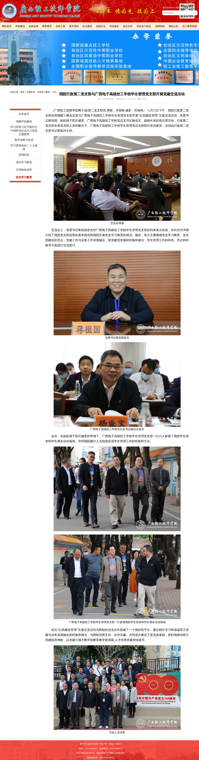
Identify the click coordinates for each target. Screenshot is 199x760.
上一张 (4, 58)
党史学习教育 (43, 92)
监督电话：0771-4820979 (111, 748)
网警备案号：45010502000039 (100, 758)
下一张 (195, 58)
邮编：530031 (115, 744)
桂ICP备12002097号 (86, 753)
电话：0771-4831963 (88, 748)
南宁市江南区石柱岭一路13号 (93, 744)
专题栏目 (31, 92)
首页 (22, 92)
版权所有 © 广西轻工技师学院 (110, 753)
